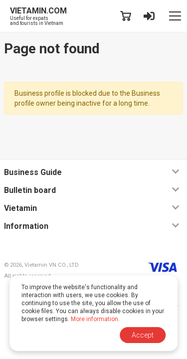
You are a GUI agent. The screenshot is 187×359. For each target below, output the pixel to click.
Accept (143, 335)
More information (94, 319)
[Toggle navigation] (175, 15)
